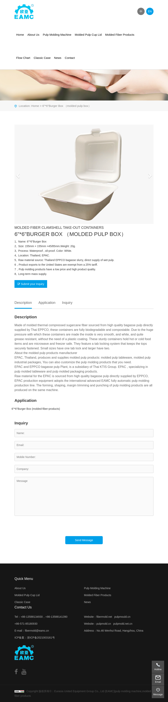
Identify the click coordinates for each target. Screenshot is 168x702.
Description (23, 303)
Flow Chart (23, 57)
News (57, 57)
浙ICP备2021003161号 (41, 637)
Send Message (84, 540)
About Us (33, 34)
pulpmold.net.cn (122, 623)
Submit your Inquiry (30, 284)
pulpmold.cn (103, 623)
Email (158, 682)
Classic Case (42, 57)
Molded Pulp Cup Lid (88, 34)
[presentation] (43, 528)
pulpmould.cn (122, 616)
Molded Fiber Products (119, 34)
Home (20, 34)
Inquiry (67, 303)
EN (150, 11)
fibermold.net (104, 616)
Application (46, 303)
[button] (17, 174)
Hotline (157, 669)
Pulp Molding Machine (57, 34)
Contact (70, 57)
